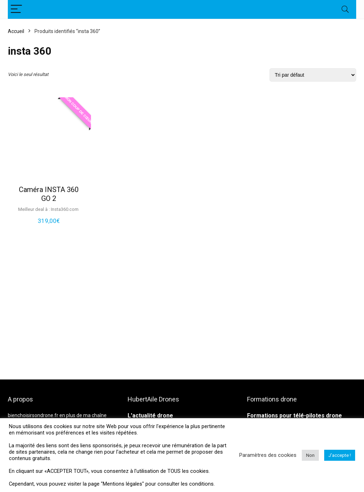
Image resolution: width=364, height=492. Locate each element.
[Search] (345, 9)
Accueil (16, 31)
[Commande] (312, 75)
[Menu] (16, 9)
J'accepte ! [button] (339, 455)
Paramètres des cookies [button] (267, 455)
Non (310, 455)
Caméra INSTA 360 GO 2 (49, 194)
